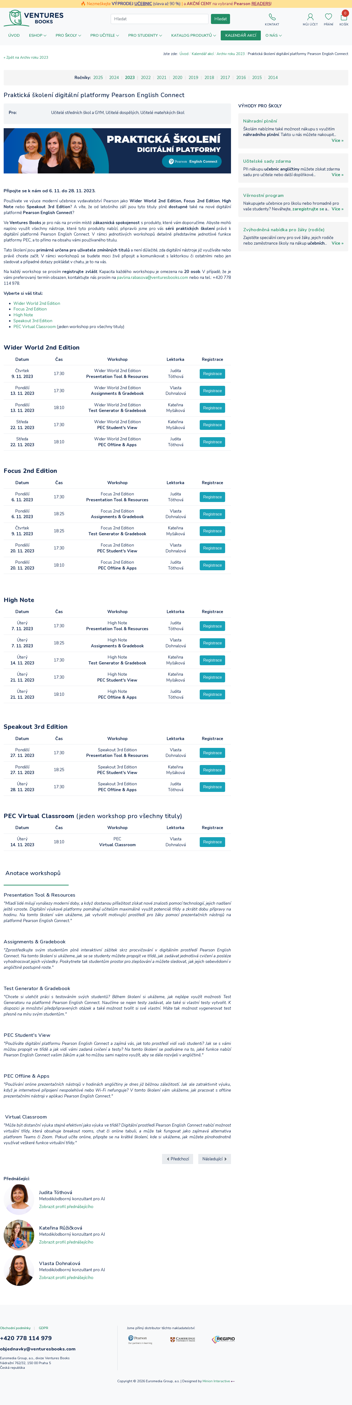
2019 (193, 77)
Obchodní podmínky (15, 1328)
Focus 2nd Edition (30, 309)
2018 (209, 77)
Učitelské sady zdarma (267, 161)
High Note (23, 315)
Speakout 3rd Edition (32, 321)
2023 (130, 77)
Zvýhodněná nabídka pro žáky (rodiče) (284, 230)
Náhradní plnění (260, 121)
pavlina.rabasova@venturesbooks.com (152, 277)
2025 (98, 77)
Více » (337, 140)
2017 (225, 77)
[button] (37, 35)
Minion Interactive (216, 1381)
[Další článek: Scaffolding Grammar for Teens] (214, 1159)
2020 (177, 77)
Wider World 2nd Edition (36, 303)
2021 (161, 77)
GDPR (43, 1328)
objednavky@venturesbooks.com (38, 1349)
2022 (146, 77)
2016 (241, 77)
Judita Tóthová (55, 1192)
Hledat (220, 19)
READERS (261, 4)
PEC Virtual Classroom (34, 327)
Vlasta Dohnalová (59, 1263)
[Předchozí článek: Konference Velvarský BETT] (177, 1159)
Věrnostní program (263, 195)
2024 (114, 77)
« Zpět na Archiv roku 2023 (26, 57)
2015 (257, 77)
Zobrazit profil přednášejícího (66, 1207)
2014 (273, 77)
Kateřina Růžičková (60, 1228)
